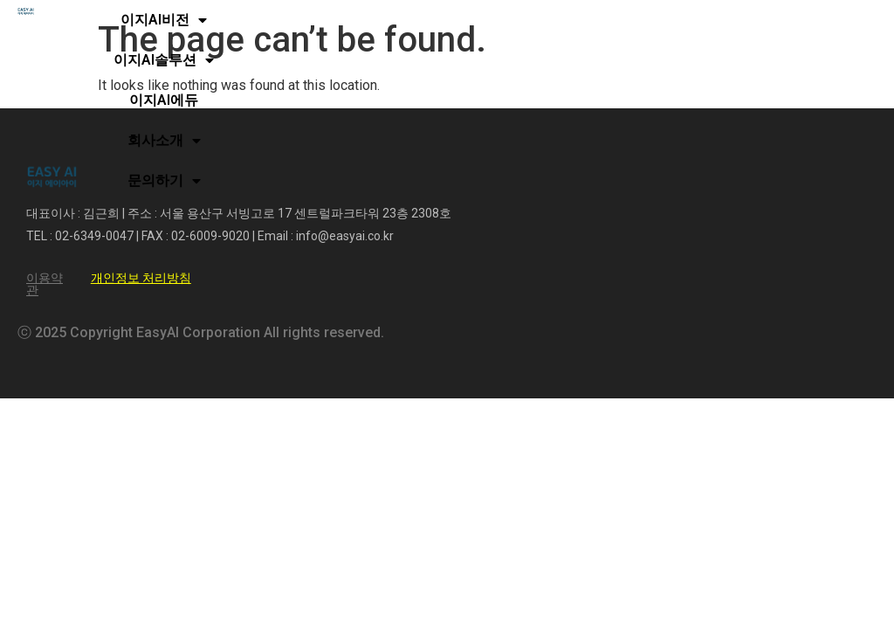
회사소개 (164, 140)
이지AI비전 (163, 20)
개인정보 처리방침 (141, 278)
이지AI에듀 (163, 100)
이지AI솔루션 (163, 60)
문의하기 (164, 181)
